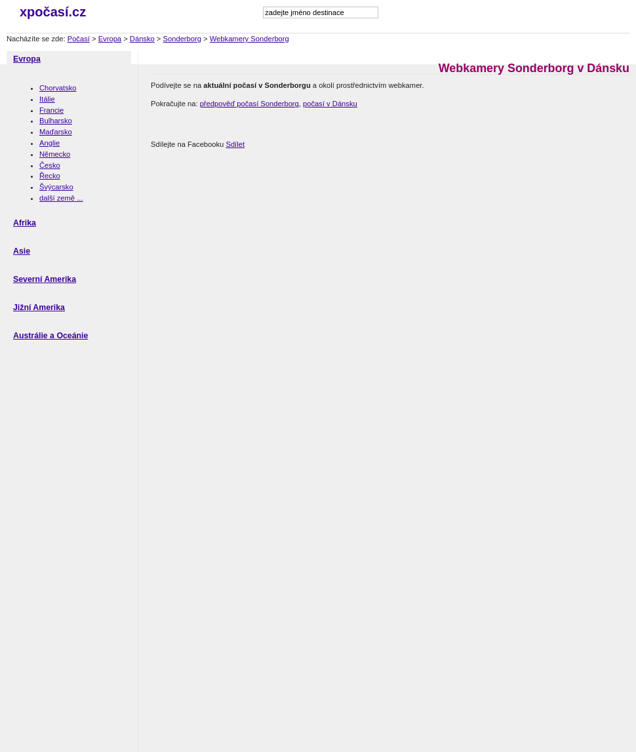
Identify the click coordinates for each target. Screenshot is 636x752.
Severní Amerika (44, 279)
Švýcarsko (56, 187)
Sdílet (235, 144)
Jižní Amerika (39, 307)
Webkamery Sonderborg (249, 39)
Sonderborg (182, 39)
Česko (49, 165)
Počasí (79, 39)
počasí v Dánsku (330, 104)
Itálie (47, 99)
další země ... (61, 198)
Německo (54, 154)
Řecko (49, 176)
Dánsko (142, 39)
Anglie (49, 143)
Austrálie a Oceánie (50, 335)
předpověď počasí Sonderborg (249, 104)
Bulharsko (55, 121)
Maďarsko (55, 132)
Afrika (24, 223)
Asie (21, 251)
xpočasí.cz (53, 12)
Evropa (109, 39)
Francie (51, 110)
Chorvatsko (58, 88)
